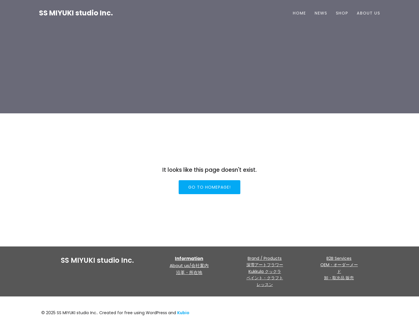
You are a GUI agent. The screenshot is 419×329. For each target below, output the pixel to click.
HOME (299, 13)
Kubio (183, 313)
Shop (342, 13)
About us (368, 13)
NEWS (321, 13)
